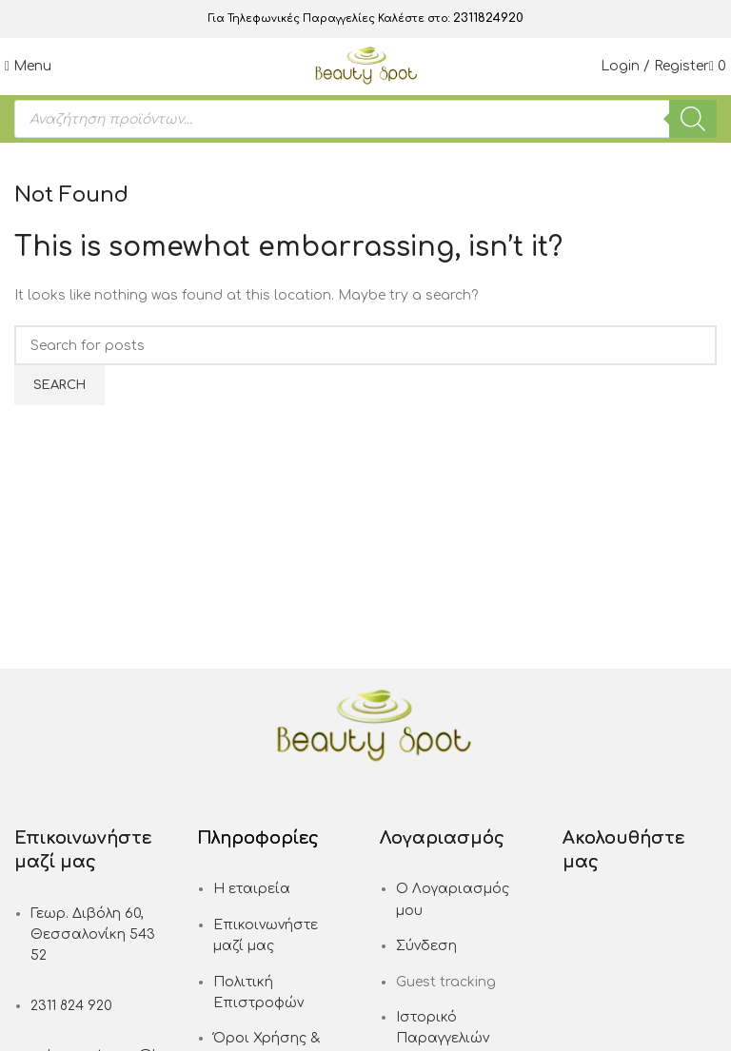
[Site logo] (366, 66)
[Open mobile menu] (28, 66)
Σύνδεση (426, 946)
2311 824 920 (71, 1006)
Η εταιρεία (251, 889)
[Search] (693, 119)
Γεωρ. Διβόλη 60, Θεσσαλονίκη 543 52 (92, 934)
